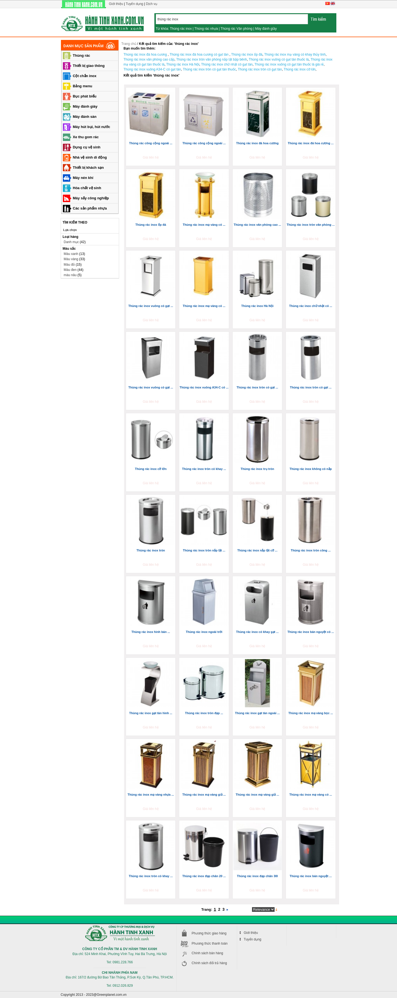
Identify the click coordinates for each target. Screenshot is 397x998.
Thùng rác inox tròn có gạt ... (257, 387)
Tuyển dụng (134, 4)
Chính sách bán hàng (207, 953)
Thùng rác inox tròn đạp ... (204, 713)
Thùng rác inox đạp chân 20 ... (204, 876)
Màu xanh (71, 254)
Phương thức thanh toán (209, 943)
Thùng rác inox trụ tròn (257, 469)
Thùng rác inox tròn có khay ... (204, 469)
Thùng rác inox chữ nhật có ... (310, 306)
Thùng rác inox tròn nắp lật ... (204, 550)
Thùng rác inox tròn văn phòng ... (311, 224)
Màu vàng (71, 259)
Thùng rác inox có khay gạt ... (257, 631)
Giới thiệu (116, 4)
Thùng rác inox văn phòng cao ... (257, 224)
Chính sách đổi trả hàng (209, 963)
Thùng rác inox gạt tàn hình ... (150, 713)
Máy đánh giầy (266, 29)
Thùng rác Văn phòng (236, 29)
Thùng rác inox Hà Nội (257, 306)
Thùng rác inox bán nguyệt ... (311, 876)
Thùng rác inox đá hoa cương (257, 143)
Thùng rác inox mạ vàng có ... (204, 224)
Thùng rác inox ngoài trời (204, 631)
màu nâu (70, 275)
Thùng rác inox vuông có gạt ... (150, 306)
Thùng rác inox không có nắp (310, 469)
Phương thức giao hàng (209, 933)
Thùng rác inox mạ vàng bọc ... (310, 713)
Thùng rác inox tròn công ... (311, 550)
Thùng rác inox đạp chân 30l (257, 876)
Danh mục (71, 242)
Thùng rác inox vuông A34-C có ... (203, 387)
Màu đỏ (69, 265)
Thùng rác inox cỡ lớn (151, 469)
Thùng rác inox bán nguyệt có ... (311, 631)
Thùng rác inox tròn (150, 550)
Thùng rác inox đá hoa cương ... (311, 143)
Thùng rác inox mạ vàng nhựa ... (151, 794)
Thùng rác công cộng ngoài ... (150, 143)
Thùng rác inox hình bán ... (151, 631)
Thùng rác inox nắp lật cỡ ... (257, 550)
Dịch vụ (151, 4)
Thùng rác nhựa (206, 29)
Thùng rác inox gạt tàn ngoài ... (257, 713)
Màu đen (70, 270)
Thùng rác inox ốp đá (150, 224)
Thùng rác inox (181, 29)
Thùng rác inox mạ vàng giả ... (204, 794)
